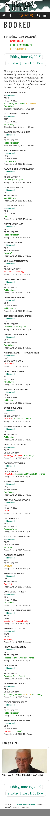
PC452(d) (8, 253)
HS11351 (8, 272)
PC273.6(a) (9, 492)
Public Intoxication (11, 143)
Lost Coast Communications (23, 804)
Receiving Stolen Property (15, 327)
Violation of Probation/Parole (16, 621)
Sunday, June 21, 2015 (25, 63)
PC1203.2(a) (9, 180)
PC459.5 (18, 694)
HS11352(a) (9, 474)
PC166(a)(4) (9, 382)
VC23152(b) (9, 124)
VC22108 (8, 566)
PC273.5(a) (20, 103)
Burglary (19, 180)
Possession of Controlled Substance (30, 474)
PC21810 (8, 419)
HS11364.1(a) (10, 161)
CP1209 (16, 419)
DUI (5, 216)
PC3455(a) (8, 639)
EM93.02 (27, 694)
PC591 (7, 511)
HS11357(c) (9, 103)
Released (10, 95)
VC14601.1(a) (10, 198)
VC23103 (8, 547)
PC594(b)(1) (9, 455)
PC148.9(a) (9, 106)
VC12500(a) (31, 103)
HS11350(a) (26, 419)
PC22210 (8, 584)
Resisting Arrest (10, 529)
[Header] (25, 6)
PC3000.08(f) (18, 272)
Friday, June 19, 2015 (23, 56)
